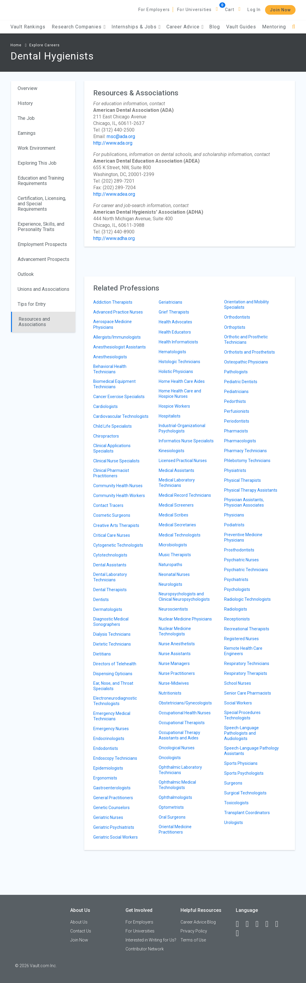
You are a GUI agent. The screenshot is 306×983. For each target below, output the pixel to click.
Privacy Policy (193, 931)
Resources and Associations (34, 321)
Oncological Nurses (177, 747)
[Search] (293, 27)
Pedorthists (235, 401)
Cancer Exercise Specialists (119, 396)
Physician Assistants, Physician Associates (244, 502)
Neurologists (170, 584)
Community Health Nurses (118, 485)
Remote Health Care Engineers (243, 651)
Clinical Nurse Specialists (116, 460)
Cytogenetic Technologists (118, 545)
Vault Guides (241, 27)
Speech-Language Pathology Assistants (251, 751)
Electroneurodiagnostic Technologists (115, 701)
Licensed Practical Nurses (183, 460)
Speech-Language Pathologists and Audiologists (241, 733)
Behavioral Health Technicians (109, 369)
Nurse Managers (174, 663)
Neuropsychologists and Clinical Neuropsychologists (184, 596)
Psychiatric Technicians (246, 569)
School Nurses (237, 683)
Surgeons (233, 783)
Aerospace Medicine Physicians (112, 324)
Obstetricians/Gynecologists (185, 703)
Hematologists (172, 351)
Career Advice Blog (198, 922)
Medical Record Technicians (185, 495)
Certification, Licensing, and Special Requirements (42, 203)
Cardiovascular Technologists (121, 416)
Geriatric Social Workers (115, 837)
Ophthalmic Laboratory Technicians (180, 770)
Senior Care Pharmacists (247, 693)
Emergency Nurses (111, 728)
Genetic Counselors (111, 807)
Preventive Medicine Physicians (243, 537)
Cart (230, 9)
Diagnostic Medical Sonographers (110, 622)
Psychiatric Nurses (241, 559)
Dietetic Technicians (112, 644)
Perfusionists (236, 411)
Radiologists (235, 609)
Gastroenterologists (112, 787)
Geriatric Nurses (108, 817)
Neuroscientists (173, 609)
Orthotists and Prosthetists (249, 352)
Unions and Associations (43, 289)
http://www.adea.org (114, 194)
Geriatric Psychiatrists (113, 827)
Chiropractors (106, 436)
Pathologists (236, 371)
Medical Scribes (173, 515)
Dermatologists (107, 609)
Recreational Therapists (246, 628)
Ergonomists (105, 778)
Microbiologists (173, 544)
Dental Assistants (109, 564)
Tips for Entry (32, 304)
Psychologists (237, 589)
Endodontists (105, 748)
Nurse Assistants (175, 653)
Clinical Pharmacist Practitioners (111, 473)
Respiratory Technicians (246, 663)
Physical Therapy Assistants (250, 490)
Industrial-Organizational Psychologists (182, 428)
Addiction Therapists (112, 302)
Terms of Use (193, 940)
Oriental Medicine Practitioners (175, 829)
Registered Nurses (241, 638)
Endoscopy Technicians (115, 758)
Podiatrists (234, 524)
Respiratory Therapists (245, 673)
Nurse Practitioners (177, 673)
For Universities (194, 9)
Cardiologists (105, 406)
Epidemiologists (108, 768)
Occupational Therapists (182, 722)
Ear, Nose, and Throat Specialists (113, 686)
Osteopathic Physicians (246, 362)
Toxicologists (236, 802)
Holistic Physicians (176, 371)
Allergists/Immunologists (117, 337)
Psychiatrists (236, 579)
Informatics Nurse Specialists (186, 440)
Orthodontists (237, 317)
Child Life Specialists (112, 426)
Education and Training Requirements (41, 180)
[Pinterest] (279, 924)
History (25, 103)
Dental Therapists (110, 589)
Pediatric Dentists (240, 381)
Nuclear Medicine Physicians (185, 619)
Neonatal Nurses (174, 574)
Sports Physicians (241, 763)
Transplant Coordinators (247, 812)
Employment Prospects (42, 244)
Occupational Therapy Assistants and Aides (179, 735)
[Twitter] (259, 924)
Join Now (280, 9)
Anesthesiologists (110, 356)
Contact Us (80, 931)
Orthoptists (234, 327)
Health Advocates (175, 321)
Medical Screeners (176, 505)
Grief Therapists (174, 312)
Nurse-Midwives (174, 683)
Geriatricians (170, 302)
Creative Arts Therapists (116, 525)
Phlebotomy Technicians (247, 460)
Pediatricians (236, 391)
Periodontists (236, 421)
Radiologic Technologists (247, 599)
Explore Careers (44, 45)
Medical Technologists (180, 535)
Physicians (234, 515)
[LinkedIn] (250, 924)
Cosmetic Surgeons (111, 515)
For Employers (154, 9)
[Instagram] (269, 924)
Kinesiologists (171, 450)
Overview (27, 88)
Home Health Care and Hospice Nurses (180, 394)
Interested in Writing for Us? (151, 940)
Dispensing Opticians (112, 673)
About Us (79, 922)
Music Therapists (175, 554)
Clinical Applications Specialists (112, 448)
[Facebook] (240, 924)
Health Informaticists (178, 342)
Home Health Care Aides (182, 381)
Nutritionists (170, 693)
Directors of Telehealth (114, 663)
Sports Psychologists (244, 773)
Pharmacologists (240, 440)
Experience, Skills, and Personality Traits (41, 226)
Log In (254, 9)
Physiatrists (235, 470)
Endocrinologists (108, 738)
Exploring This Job (37, 163)
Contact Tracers (108, 505)
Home (16, 45)
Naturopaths (170, 564)
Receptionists (237, 619)
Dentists (101, 599)
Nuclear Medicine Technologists (175, 631)
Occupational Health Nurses (185, 712)
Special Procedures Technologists (242, 715)
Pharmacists (236, 431)
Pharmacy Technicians (245, 450)
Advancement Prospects (43, 259)
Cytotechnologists (110, 555)
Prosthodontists (239, 550)
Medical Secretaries (177, 524)
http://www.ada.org (112, 143)
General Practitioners (113, 797)
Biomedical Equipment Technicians (114, 384)
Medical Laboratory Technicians (177, 483)
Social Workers (238, 703)
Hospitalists (169, 416)
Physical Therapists (242, 480)
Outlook (26, 274)
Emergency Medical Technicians (111, 716)
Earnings (27, 133)
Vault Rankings (27, 27)
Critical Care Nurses (111, 535)
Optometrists (171, 807)
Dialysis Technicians (112, 634)
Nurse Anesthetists (177, 643)
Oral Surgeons (172, 817)
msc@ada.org (121, 136)
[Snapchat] (240, 933)
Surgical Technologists (245, 793)
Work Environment (36, 148)
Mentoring (274, 27)
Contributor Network (145, 949)
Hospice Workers (174, 406)
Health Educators (175, 332)
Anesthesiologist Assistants (119, 347)
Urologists (233, 822)
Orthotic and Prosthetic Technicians (246, 339)
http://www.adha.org (114, 238)
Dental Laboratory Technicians (110, 577)
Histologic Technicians (179, 361)
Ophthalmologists (175, 797)
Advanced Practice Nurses (118, 312)
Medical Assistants (176, 470)
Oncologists (170, 757)
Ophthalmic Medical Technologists (177, 785)
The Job (26, 118)
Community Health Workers (119, 495)
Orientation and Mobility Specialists (246, 304)
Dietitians (102, 654)
